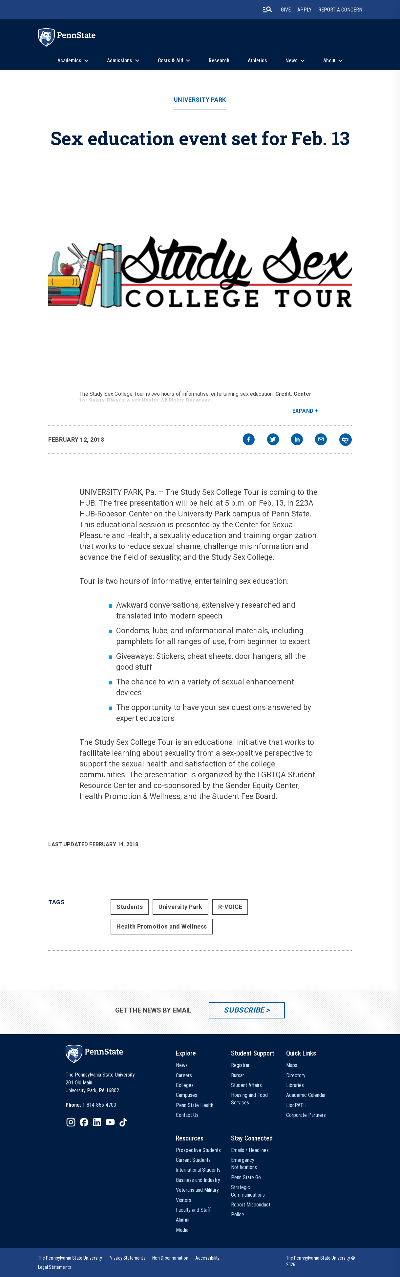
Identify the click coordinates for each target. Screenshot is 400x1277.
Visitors (183, 1200)
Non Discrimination (170, 1258)
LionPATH (296, 1105)
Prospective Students (198, 1150)
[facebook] (249, 440)
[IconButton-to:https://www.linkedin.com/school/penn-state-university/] (97, 1122)
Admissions (119, 60)
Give (286, 10)
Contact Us (187, 1115)
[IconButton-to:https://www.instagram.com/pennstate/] (71, 1122)
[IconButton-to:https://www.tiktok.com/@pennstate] (123, 1122)
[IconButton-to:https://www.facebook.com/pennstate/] (84, 1122)
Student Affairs (246, 1085)
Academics (69, 60)
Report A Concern (340, 10)
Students (129, 906)
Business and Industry (198, 1180)
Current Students (193, 1160)
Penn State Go (246, 1177)
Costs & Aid (170, 60)
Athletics (257, 60)
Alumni (182, 1220)
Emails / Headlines (250, 1150)
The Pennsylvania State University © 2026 (320, 1261)
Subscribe (244, 1010)
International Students (198, 1170)
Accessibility (207, 1258)
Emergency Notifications (244, 1163)
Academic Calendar (306, 1095)
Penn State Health (194, 1105)
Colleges (185, 1085)
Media (182, 1230)
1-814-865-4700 (99, 1105)
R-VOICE (230, 906)
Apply (304, 10)
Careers (184, 1075)
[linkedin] (297, 440)
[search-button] (267, 9)
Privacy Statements (127, 1258)
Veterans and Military (197, 1190)
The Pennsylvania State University (70, 1258)
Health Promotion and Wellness (161, 926)
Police (237, 1214)
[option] (91, 1105)
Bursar (237, 1075)
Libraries (295, 1085)
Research (219, 60)
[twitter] (273, 440)
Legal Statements (55, 1267)
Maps (291, 1065)
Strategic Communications (248, 1191)
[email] (321, 440)
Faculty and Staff (193, 1210)
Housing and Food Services (249, 1098)
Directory (295, 1075)
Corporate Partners (306, 1115)
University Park (200, 99)
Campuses (186, 1095)
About (329, 60)
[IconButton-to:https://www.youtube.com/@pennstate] (110, 1122)
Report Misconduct (250, 1205)
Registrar (240, 1065)
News (291, 60)
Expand (303, 411)
